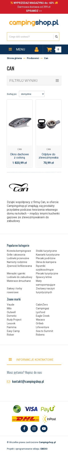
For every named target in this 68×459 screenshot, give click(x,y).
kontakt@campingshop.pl (28, 381)
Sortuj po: (12, 94)
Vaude (10, 304)
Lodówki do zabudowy (19, 277)
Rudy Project (14, 319)
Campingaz (42, 308)
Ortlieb (40, 323)
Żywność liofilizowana (19, 265)
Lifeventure (42, 327)
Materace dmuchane (19, 280)
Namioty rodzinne (17, 262)
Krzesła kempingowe (19, 250)
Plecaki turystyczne (47, 273)
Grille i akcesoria (16, 254)
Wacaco (40, 319)
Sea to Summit (44, 331)
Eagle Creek (43, 315)
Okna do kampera (46, 262)
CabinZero (42, 304)
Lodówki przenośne (18, 258)
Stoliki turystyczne (46, 250)
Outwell (11, 312)
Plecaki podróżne (45, 258)
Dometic (12, 315)
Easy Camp (13, 331)
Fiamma (11, 327)
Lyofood (40, 312)
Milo (9, 308)
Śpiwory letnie (44, 277)
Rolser (10, 334)
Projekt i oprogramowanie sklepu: (27, 449)
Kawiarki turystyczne (48, 254)
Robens (40, 334)
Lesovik (11, 323)
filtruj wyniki (34, 81)
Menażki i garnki (16, 273)
